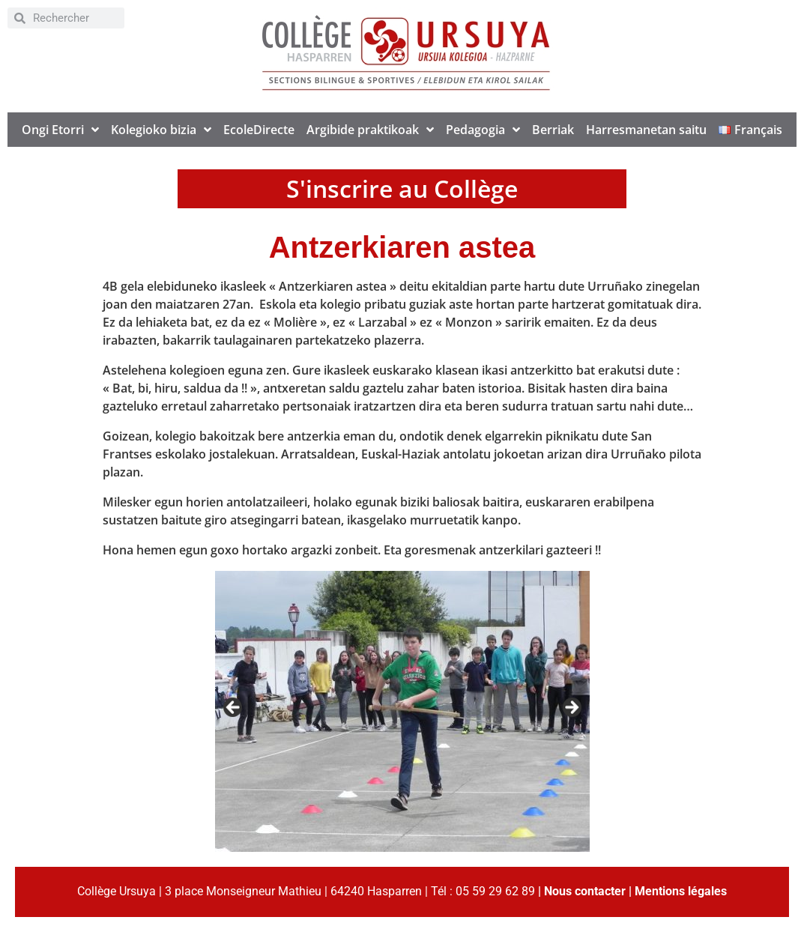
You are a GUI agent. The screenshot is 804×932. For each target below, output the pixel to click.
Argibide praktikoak (370, 129)
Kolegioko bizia (161, 129)
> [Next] (571, 708)
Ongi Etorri (60, 129)
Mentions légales (681, 891)
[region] (402, 711)
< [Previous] (234, 708)
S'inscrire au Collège (402, 188)
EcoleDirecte (258, 129)
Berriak (553, 129)
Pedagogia (483, 129)
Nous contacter (585, 891)
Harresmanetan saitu (646, 129)
